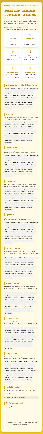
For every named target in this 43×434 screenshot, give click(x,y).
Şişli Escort (29, 5)
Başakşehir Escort (11, 6)
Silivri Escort (13, 5)
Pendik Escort (24, 5)
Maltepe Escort (18, 5)
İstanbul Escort (7, 5)
